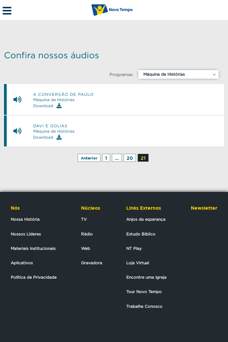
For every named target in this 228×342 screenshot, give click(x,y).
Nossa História (25, 219)
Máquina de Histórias (164, 74)
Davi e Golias (50, 126)
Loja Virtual (137, 263)
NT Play (134, 248)
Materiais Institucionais (33, 248)
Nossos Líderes (26, 234)
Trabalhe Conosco (144, 306)
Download (47, 105)
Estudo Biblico (140, 234)
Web (85, 248)
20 (130, 158)
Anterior (89, 157)
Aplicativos (22, 263)
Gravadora (91, 263)
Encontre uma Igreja (146, 277)
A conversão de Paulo (63, 94)
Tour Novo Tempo (144, 291)
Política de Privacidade (34, 277)
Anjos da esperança (145, 219)
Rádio (87, 234)
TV (84, 219)
